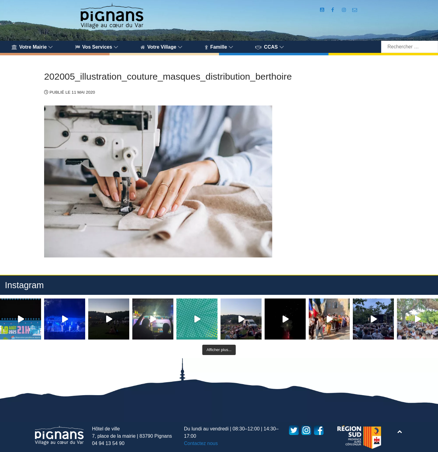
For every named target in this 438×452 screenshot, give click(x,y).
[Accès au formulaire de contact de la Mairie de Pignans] (354, 9)
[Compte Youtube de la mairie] (322, 9)
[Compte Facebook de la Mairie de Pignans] (333, 9)
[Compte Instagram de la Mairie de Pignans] (344, 9)
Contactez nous (201, 443)
